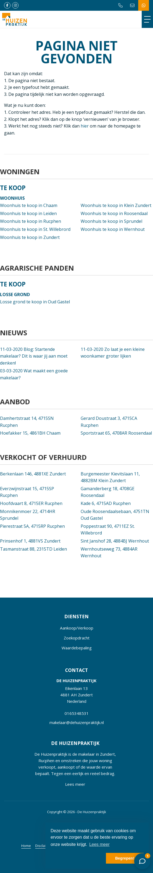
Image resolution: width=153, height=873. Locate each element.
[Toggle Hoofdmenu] (147, 19)
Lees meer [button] (99, 844)
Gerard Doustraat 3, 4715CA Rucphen (109, 421)
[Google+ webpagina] (15, 5)
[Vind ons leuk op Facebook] (7, 5)
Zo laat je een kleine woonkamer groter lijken (113, 352)
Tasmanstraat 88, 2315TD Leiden (33, 549)
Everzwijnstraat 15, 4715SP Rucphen (27, 492)
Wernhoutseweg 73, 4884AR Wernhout (109, 552)
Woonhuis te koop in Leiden (28, 213)
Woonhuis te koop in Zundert (30, 237)
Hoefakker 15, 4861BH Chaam (30, 433)
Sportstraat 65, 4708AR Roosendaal (116, 433)
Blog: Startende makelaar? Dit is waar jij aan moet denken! (33, 356)
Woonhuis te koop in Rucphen (30, 221)
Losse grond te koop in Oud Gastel (35, 302)
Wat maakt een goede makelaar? (34, 374)
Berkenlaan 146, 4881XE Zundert (33, 474)
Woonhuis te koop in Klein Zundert (116, 205)
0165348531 (77, 713)
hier (85, 126)
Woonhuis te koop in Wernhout (113, 229)
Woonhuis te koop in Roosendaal (114, 213)
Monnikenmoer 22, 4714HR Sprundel (27, 514)
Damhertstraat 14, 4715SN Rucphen (27, 421)
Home (26, 845)
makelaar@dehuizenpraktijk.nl (76, 722)
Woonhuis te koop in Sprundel (111, 221)
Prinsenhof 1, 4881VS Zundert (30, 541)
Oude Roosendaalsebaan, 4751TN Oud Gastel (115, 514)
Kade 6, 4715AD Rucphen (106, 503)
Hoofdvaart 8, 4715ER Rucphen (31, 503)
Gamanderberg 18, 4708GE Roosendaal (107, 492)
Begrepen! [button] (124, 858)
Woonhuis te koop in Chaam (28, 205)
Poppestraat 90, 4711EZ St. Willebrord (108, 529)
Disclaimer (43, 845)
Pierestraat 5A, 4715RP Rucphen (32, 526)
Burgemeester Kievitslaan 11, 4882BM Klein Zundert (110, 477)
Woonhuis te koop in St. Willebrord (35, 229)
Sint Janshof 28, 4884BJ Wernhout (115, 541)
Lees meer (75, 784)
